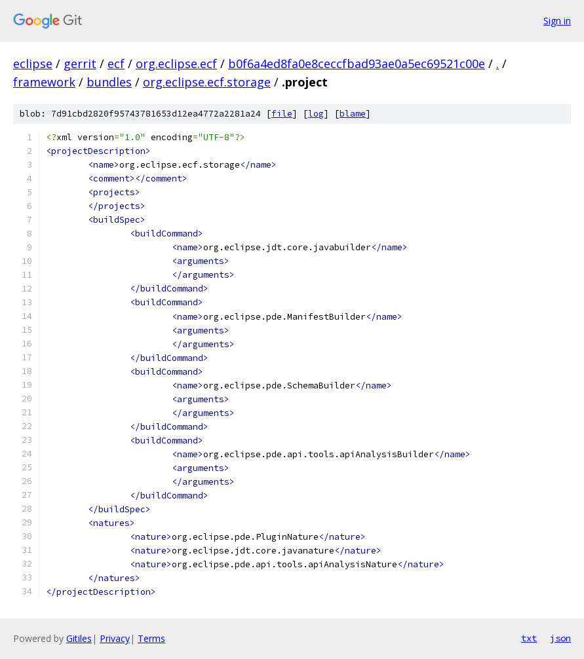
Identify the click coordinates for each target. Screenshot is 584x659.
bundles (109, 82)
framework (44, 82)
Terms (151, 638)
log (316, 113)
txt (529, 638)
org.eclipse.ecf (176, 63)
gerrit (80, 63)
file (281, 113)
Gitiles (79, 638)
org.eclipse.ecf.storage (207, 82)
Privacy (115, 638)
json (560, 638)
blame (353, 113)
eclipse (32, 63)
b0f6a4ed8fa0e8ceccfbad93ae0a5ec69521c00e (356, 63)
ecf (116, 63)
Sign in (557, 20)
